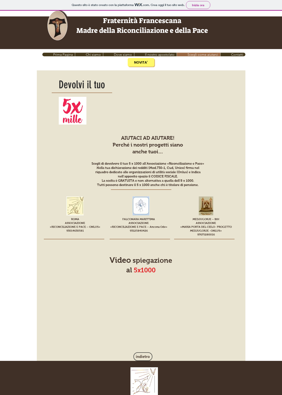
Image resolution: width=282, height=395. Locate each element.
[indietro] (142, 356)
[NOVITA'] (141, 62)
